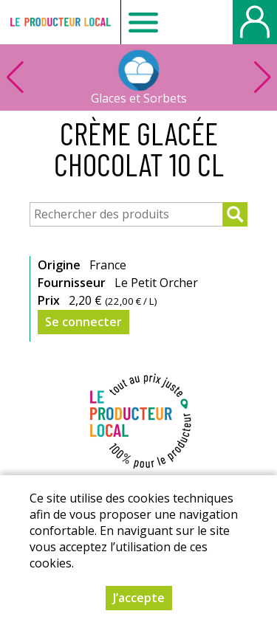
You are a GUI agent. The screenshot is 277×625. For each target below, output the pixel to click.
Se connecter (83, 322)
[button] (262, 77)
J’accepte (139, 598)
